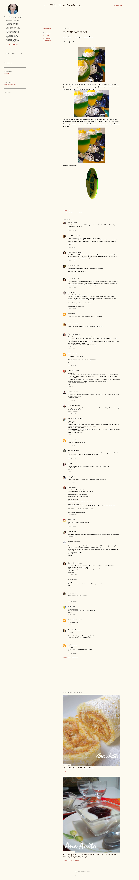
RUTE (70, 606)
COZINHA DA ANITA (65, 5)
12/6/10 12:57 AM (72, 365)
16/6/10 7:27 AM (72, 558)
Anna (69, 519)
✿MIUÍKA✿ (71, 450)
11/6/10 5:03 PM (72, 319)
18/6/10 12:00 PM (72, 625)
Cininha (70, 531)
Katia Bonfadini (73, 252)
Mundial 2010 (47, 38)
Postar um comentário (70, 657)
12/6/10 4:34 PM (72, 458)
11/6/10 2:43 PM (72, 287)
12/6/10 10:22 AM (72, 435)
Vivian (70, 593)
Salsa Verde (71, 370)
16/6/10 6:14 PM (72, 588)
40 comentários (75, 860)
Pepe (70, 487)
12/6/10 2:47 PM (72, 445)
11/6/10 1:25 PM (71, 260)
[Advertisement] (75, 19)
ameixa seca (72, 324)
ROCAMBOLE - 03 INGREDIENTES (79, 767)
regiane (70, 645)
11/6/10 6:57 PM (72, 348)
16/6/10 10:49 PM (72, 601)
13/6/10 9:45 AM (72, 482)
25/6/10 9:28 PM (72, 640)
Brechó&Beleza (73, 630)
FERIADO (46, 36)
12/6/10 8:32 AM (72, 400)
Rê (69, 463)
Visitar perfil (13, 44)
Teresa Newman (73, 620)
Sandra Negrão (72, 563)
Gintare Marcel (88, 875)
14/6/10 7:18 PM (72, 536)
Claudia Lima (72, 235)
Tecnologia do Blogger (82, 872)
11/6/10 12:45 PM (72, 247)
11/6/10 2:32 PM (72, 274)
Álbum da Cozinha (73, 418)
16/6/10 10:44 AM (72, 574)
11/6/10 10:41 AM (72, 230)
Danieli (70, 222)
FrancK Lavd (72, 334)
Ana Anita (7, 73)
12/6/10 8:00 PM (72, 472)
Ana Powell (71, 265)
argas (70, 313)
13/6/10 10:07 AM (72, 514)
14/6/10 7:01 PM (72, 526)
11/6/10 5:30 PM (72, 329)
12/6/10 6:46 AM (72, 386)
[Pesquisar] (118, 5)
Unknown (71, 354)
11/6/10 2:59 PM (72, 308)
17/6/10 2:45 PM (72, 614)
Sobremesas (47, 40)
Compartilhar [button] (47, 29)
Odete (70, 292)
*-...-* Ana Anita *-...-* (13, 17)
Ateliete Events (73, 541)
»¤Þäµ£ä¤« (71, 477)
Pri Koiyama (72, 392)
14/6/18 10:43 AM (72, 653)
